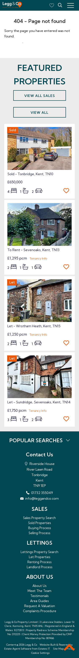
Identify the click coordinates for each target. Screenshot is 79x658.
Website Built (48, 644)
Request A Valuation (39, 606)
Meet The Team (39, 591)
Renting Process (39, 562)
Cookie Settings (40, 652)
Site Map (58, 648)
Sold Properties (39, 523)
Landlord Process (39, 567)
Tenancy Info (38, 258)
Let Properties (39, 557)
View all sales (39, 96)
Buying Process (39, 528)
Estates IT (44, 648)
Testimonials (39, 596)
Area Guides (39, 601)
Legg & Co (31, 644)
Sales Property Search (39, 518)
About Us (39, 586)
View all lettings (39, 114)
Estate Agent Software (17, 648)
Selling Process (39, 533)
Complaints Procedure (39, 611)
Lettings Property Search (39, 552)
